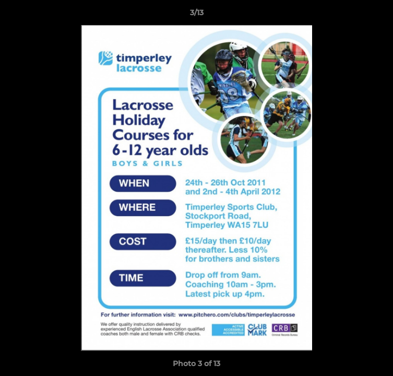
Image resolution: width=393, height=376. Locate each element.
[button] (380, 15)
